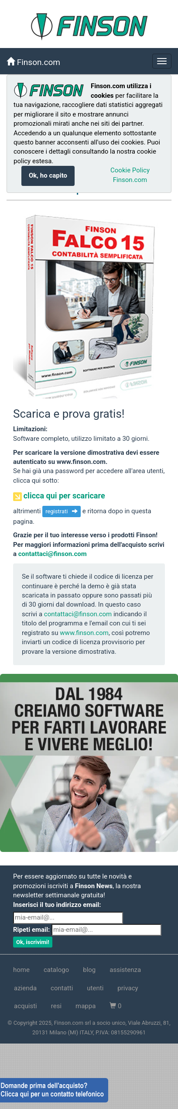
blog (89, 970)
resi (56, 1006)
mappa (85, 1006)
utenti (95, 988)
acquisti (25, 1006)
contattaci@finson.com (52, 554)
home (21, 970)
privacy (127, 988)
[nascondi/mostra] (161, 61)
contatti (62, 988)
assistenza (125, 970)
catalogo (56, 970)
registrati (61, 511)
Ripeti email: (31, 930)
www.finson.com (84, 633)
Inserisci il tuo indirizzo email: (57, 905)
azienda (25, 988)
